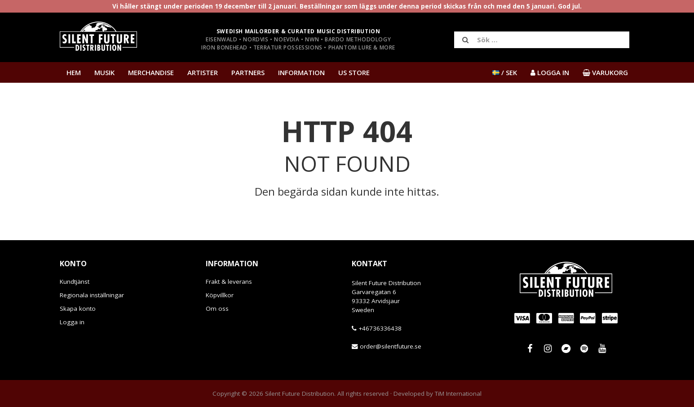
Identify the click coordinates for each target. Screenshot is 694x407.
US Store (354, 72)
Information (301, 72)
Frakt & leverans (229, 281)
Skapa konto (78, 308)
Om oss (217, 308)
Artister (202, 72)
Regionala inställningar (92, 295)
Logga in (72, 322)
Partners (248, 72)
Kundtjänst (74, 281)
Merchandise (151, 72)
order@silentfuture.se (390, 346)
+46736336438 (380, 328)
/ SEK (504, 72)
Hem (73, 72)
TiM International (458, 393)
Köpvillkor (220, 295)
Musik (104, 72)
